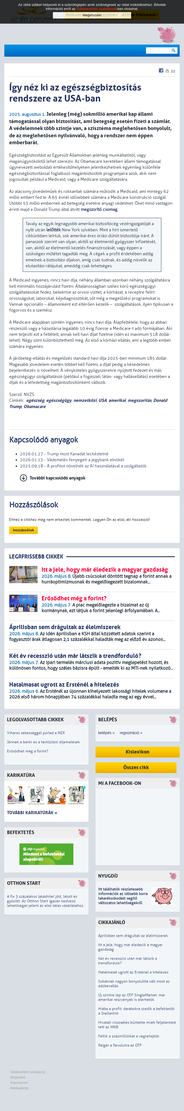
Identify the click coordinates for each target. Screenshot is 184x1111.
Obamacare (34, 406)
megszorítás (139, 400)
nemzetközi (85, 400)
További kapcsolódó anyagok (58, 478)
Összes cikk (136, 767)
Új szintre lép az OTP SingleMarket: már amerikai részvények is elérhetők (131, 997)
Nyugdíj (108, 876)
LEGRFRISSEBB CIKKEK (36, 557)
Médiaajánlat (19, 1088)
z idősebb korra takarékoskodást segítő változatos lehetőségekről (123, 898)
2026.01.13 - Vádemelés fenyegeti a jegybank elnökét (72, 459)
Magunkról (17, 1077)
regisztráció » (131, 733)
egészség (35, 400)
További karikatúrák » (32, 812)
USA (102, 400)
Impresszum (19, 1083)
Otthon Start (23, 883)
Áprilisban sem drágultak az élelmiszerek (133, 935)
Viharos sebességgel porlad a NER (36, 733)
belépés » (106, 733)
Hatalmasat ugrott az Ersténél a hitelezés (133, 972)
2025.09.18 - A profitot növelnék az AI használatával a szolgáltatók (83, 466)
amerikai (117, 400)
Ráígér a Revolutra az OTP (120, 1045)
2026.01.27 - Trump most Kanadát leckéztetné (64, 454)
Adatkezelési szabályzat (27, 1072)
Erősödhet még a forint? (27, 751)
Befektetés (20, 832)
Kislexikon (137, 752)
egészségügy (58, 400)
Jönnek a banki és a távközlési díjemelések (43, 742)
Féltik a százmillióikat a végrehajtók (128, 1036)
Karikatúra (21, 775)
